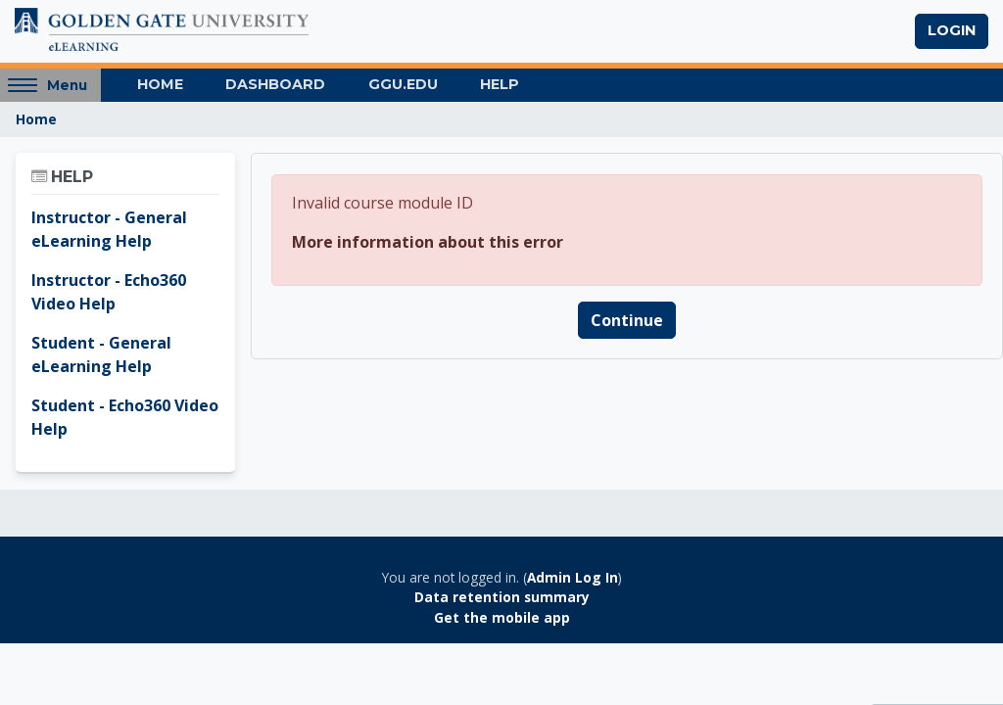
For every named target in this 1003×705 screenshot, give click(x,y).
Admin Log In (572, 577)
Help (499, 84)
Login (952, 30)
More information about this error (427, 242)
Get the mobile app (502, 617)
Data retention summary (502, 597)
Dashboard (275, 84)
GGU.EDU (403, 84)
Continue (627, 320)
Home (160, 84)
